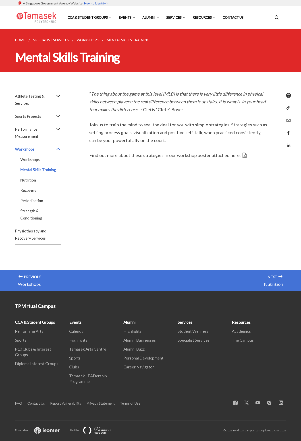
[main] (150, 160)
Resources (202, 17)
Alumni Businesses (139, 340)
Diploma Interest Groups (36, 363)
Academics (241, 331)
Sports (20, 340)
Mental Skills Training (38, 169)
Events (125, 17)
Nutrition (28, 180)
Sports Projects (38, 116)
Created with (41, 430)
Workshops (38, 149)
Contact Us (233, 17)
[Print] (287, 95)
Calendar (77, 331)
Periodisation (31, 200)
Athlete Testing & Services (38, 100)
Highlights (78, 340)
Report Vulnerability (65, 403)
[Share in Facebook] (287, 130)
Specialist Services (194, 340)
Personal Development (143, 357)
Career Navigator (138, 366)
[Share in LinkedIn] (287, 142)
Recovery (28, 190)
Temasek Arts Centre (87, 349)
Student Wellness (193, 331)
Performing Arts (29, 331)
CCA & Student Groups (88, 17)
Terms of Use (130, 403)
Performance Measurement (38, 133)
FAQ (18, 403)
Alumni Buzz (134, 349)
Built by (94, 430)
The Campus (243, 340)
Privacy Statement (101, 403)
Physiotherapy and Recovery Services (30, 234)
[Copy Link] (287, 107)
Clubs (74, 366)
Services (174, 17)
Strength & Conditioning (31, 214)
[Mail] (287, 117)
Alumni (148, 17)
